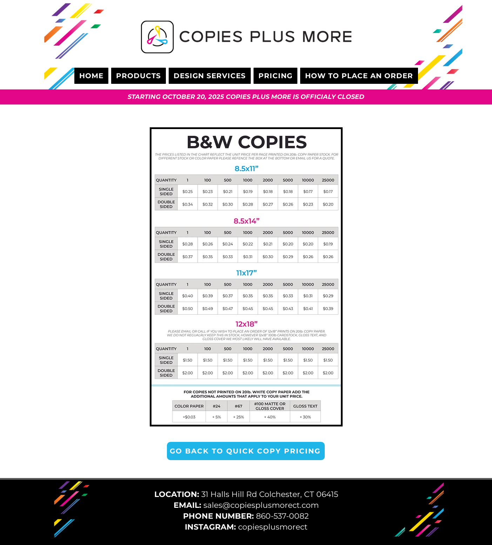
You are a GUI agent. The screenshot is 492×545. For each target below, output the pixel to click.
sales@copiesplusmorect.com (261, 505)
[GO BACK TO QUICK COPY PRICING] (246, 451)
